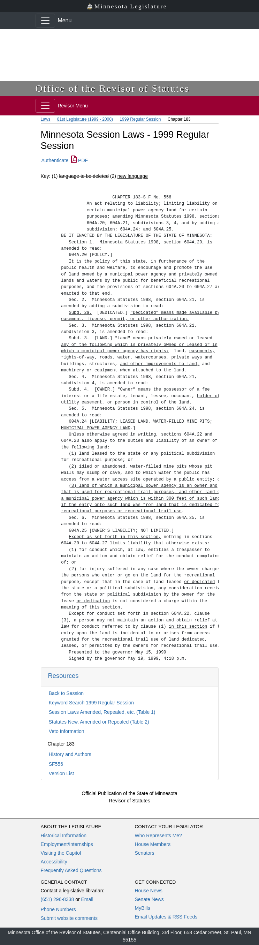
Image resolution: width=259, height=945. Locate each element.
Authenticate (55, 160)
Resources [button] (63, 675)
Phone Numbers (58, 909)
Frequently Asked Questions (71, 870)
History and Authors (70, 754)
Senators (144, 853)
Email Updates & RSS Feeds (166, 917)
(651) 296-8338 (57, 899)
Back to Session (66, 693)
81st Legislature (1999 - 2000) (85, 119)
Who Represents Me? (158, 835)
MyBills (142, 908)
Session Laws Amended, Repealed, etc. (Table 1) (102, 712)
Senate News (149, 899)
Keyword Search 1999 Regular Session (91, 702)
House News (148, 890)
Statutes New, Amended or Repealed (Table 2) (99, 722)
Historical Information (64, 835)
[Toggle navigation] (45, 21)
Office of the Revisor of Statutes (113, 88)
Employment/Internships (67, 844)
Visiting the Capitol (61, 853)
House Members (153, 844)
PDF (79, 160)
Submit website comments (69, 918)
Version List (61, 773)
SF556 (56, 764)
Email (87, 899)
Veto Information (66, 731)
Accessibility (54, 861)
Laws (46, 119)
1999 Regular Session (140, 119)
